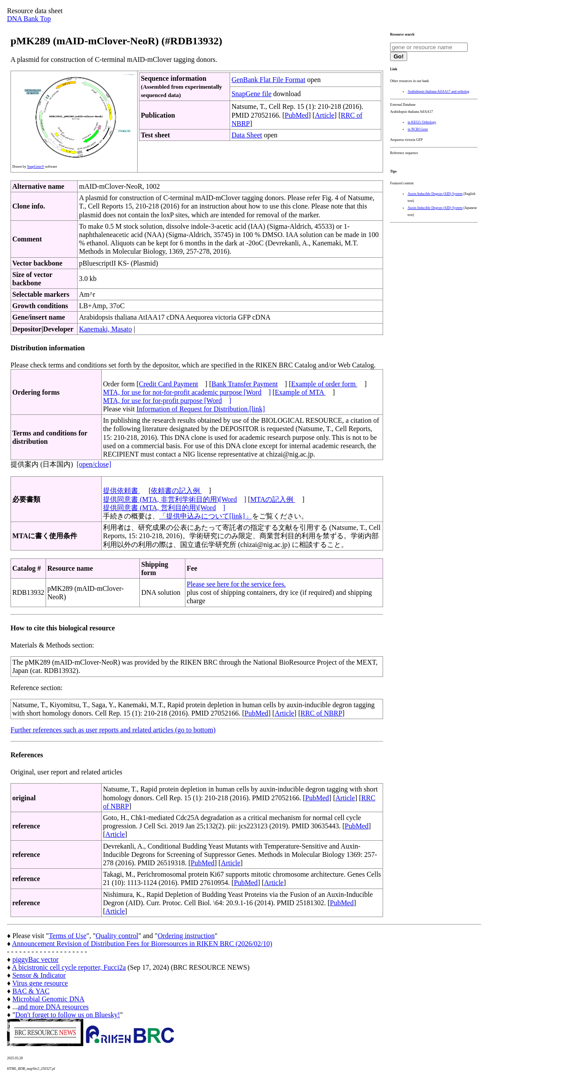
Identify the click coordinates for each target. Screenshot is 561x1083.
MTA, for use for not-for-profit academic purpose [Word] (187, 392)
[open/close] (94, 464)
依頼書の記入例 (176, 490)
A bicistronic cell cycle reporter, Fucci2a (69, 967)
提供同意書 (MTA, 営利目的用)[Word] (164, 507)
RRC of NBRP (321, 713)
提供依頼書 (121, 490)
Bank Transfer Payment (245, 384)
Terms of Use (67, 935)
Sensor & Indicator (39, 975)
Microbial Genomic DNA (48, 999)
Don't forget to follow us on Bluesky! (67, 1014)
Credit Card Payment (168, 384)
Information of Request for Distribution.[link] (200, 409)
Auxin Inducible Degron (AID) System (435, 194)
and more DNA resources (53, 1007)
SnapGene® (35, 167)
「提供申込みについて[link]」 (205, 516)
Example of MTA (300, 392)
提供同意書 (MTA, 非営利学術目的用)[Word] (174, 499)
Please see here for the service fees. (236, 584)
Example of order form (324, 384)
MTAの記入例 (272, 499)
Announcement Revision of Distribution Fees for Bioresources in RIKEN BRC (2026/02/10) (142, 943)
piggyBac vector (35, 959)
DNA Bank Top (29, 18)
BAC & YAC (31, 991)
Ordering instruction (186, 935)
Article (324, 115)
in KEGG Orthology (422, 122)
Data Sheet (246, 135)
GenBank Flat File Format (268, 79)
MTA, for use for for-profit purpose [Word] (167, 400)
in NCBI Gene (418, 129)
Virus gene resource (40, 983)
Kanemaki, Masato (105, 329)
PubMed (297, 115)
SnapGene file (251, 93)
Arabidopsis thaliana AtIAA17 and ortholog (438, 92)
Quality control (117, 935)
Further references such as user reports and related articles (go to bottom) (113, 730)
